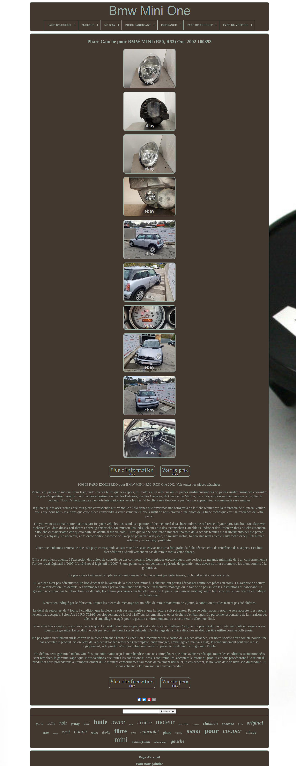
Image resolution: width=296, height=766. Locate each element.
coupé (80, 731)
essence (228, 724)
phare (167, 732)
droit (46, 732)
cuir (87, 723)
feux (131, 724)
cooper (232, 730)
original (255, 723)
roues (94, 732)
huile (100, 722)
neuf (66, 731)
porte (39, 724)
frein (240, 724)
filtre (120, 731)
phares (55, 733)
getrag (75, 724)
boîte (51, 723)
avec (133, 732)
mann (193, 731)
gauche (177, 741)
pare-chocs (184, 724)
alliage (251, 732)
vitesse (179, 732)
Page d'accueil (149, 757)
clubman (210, 723)
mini (121, 740)
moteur (165, 722)
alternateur (160, 742)
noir (63, 723)
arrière (144, 722)
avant (118, 722)
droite (106, 732)
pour (211, 730)
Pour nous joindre (149, 764)
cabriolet (149, 731)
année (196, 724)
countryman (141, 742)
